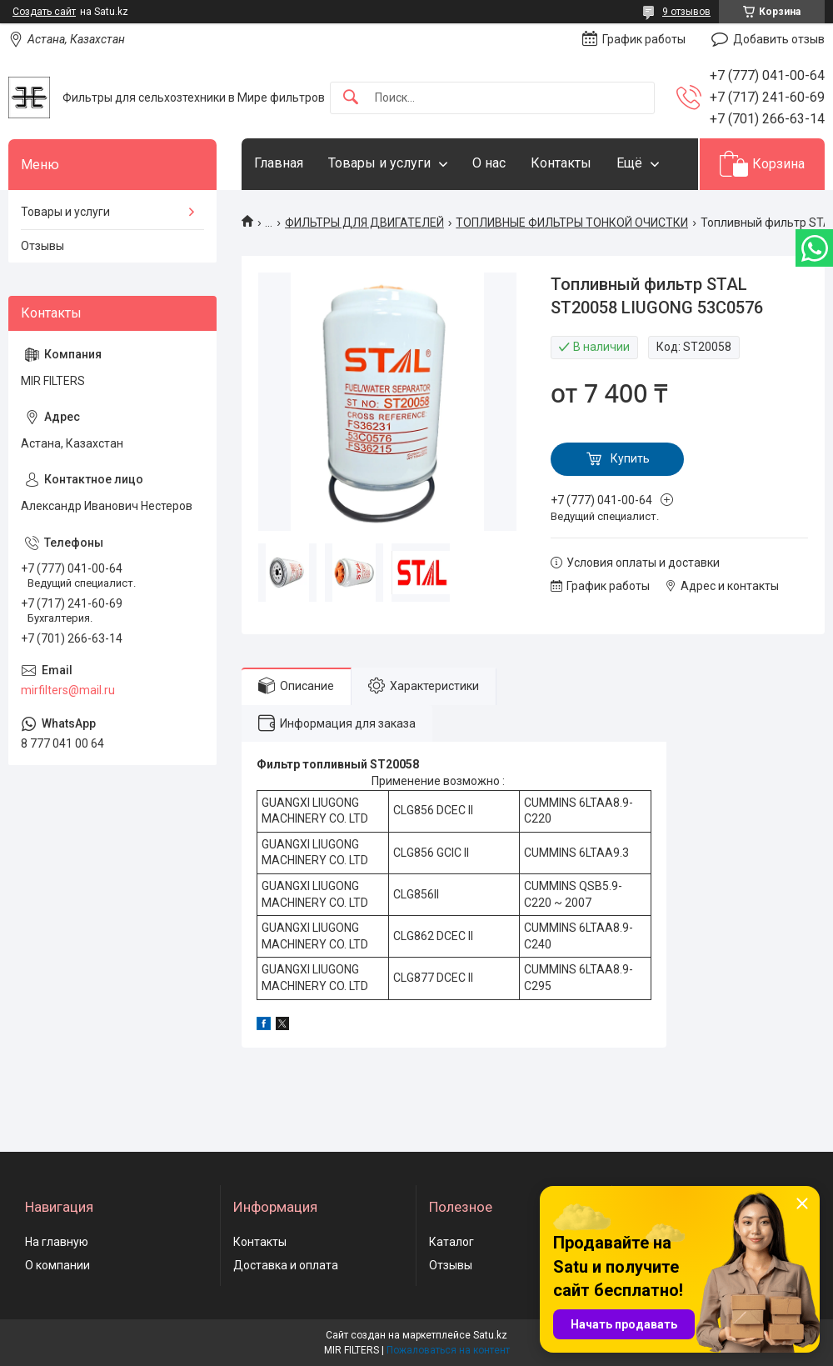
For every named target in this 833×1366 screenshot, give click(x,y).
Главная (278, 163)
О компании (57, 1265)
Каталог (451, 1241)
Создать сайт (44, 12)
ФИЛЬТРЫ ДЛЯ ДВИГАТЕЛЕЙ (364, 222)
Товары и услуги (379, 163)
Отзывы (42, 246)
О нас (489, 163)
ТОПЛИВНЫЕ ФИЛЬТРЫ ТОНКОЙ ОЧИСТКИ (572, 222)
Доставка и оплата (285, 1265)
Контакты (561, 163)
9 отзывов (686, 12)
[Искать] (350, 98)
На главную (56, 1241)
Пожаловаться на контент (448, 1350)
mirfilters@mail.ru (68, 690)
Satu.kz (490, 1335)
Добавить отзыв (779, 39)
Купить (630, 458)
